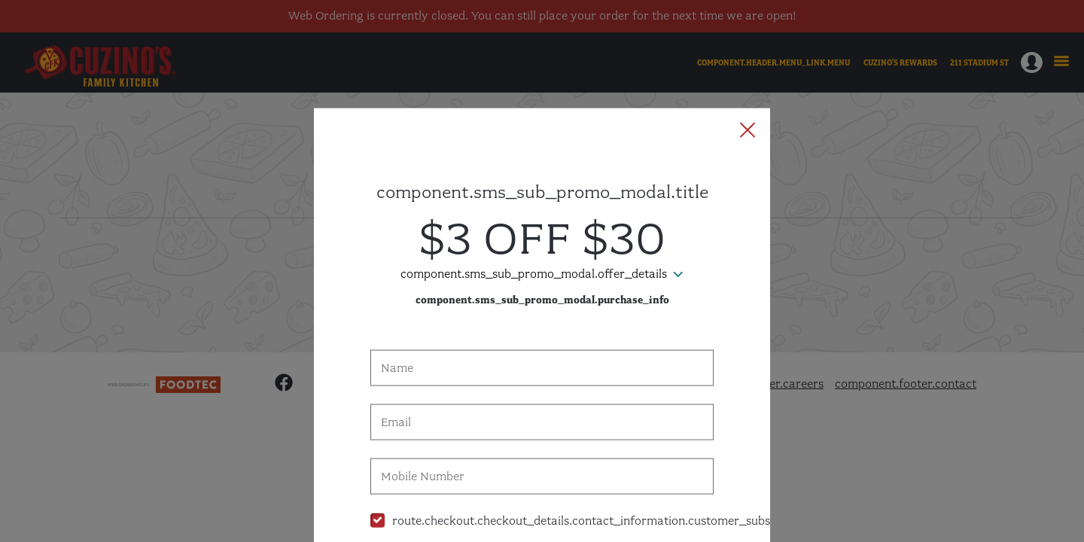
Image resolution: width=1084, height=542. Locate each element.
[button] (747, 64)
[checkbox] (542, 453)
